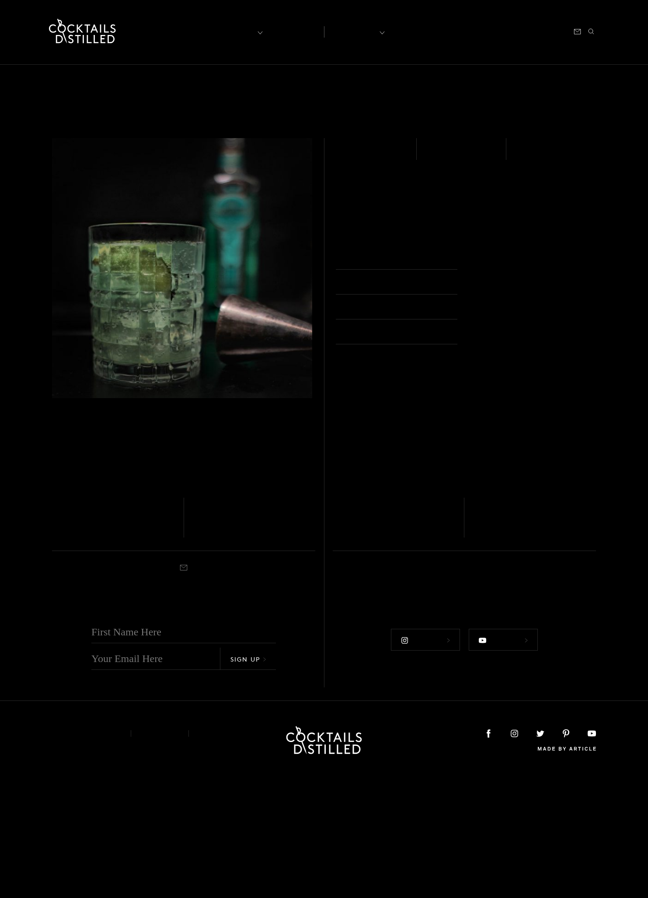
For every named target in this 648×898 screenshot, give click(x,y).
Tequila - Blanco (492, 632)
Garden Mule (87, 644)
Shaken (533, 155)
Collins (354, 657)
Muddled (62, 657)
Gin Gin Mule (229, 644)
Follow (423, 761)
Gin (196, 632)
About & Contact (85, 856)
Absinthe (358, 155)
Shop (488, 31)
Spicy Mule (363, 644)
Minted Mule (507, 644)
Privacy (159, 856)
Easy (436, 155)
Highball (491, 258)
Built (338, 657)
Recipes (355, 31)
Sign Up (248, 782)
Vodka (60, 632)
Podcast (517, 31)
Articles (292, 31)
